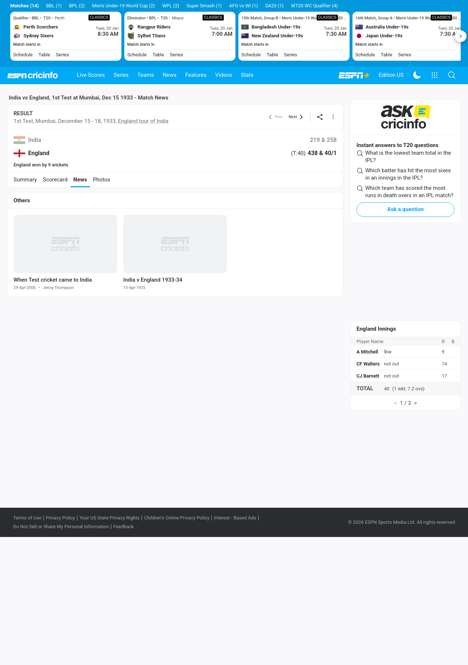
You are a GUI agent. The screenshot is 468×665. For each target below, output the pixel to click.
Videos (223, 75)
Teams (145, 75)
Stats (247, 75)
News (170, 75)
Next (461, 36)
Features (196, 75)
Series (121, 75)
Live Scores (91, 75)
